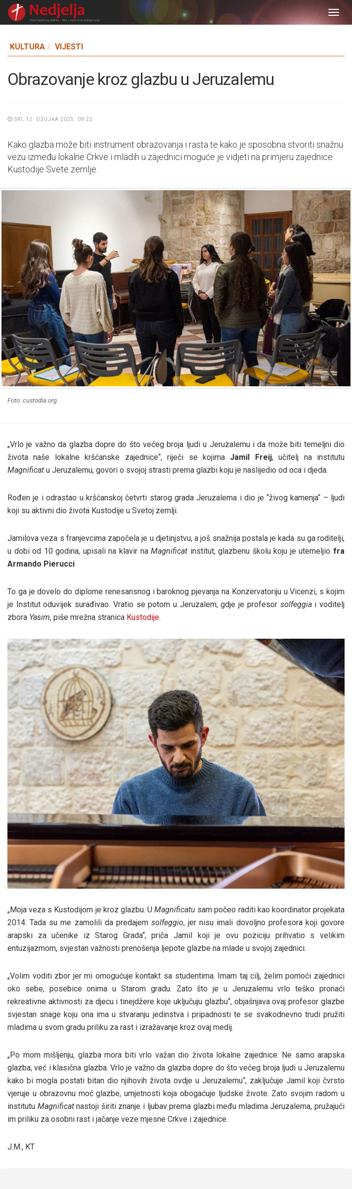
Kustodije (142, 617)
